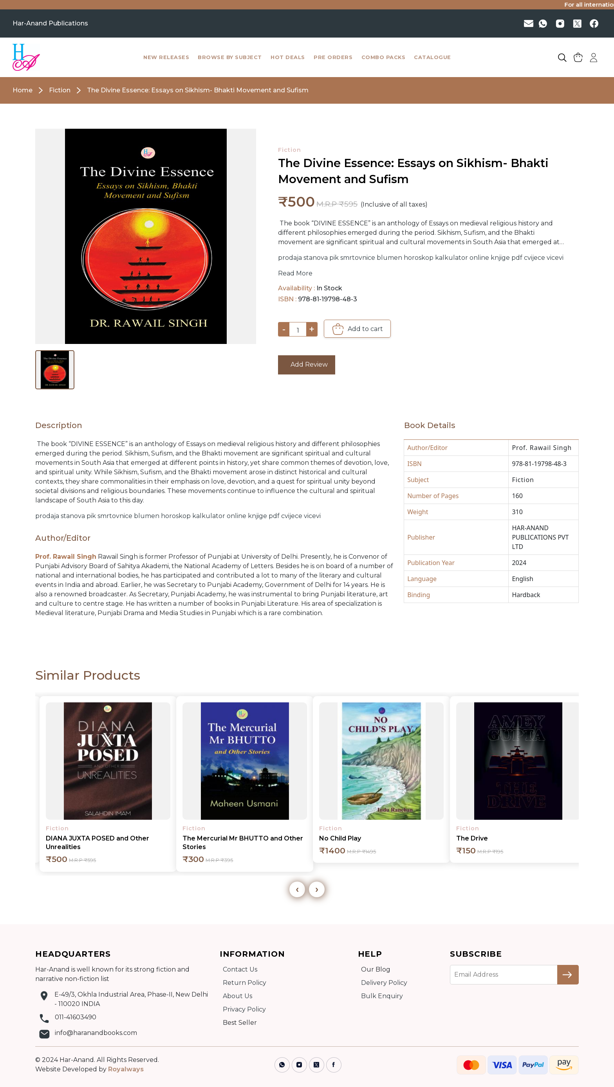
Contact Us (240, 969)
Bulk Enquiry (382, 996)
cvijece (534, 257)
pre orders (333, 57)
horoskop (418, 257)
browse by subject (230, 57)
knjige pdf (506, 257)
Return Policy (244, 982)
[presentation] (297, 889)
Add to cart (357, 329)
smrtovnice (357, 257)
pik (334, 257)
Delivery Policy (384, 982)
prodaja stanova (303, 257)
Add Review (307, 364)
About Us (237, 996)
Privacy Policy (244, 1009)
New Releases (166, 57)
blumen (389, 257)
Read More (295, 273)
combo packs (383, 57)
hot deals (288, 57)
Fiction (289, 149)
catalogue (432, 57)
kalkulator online (462, 257)
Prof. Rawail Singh (542, 447)
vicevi (555, 257)
